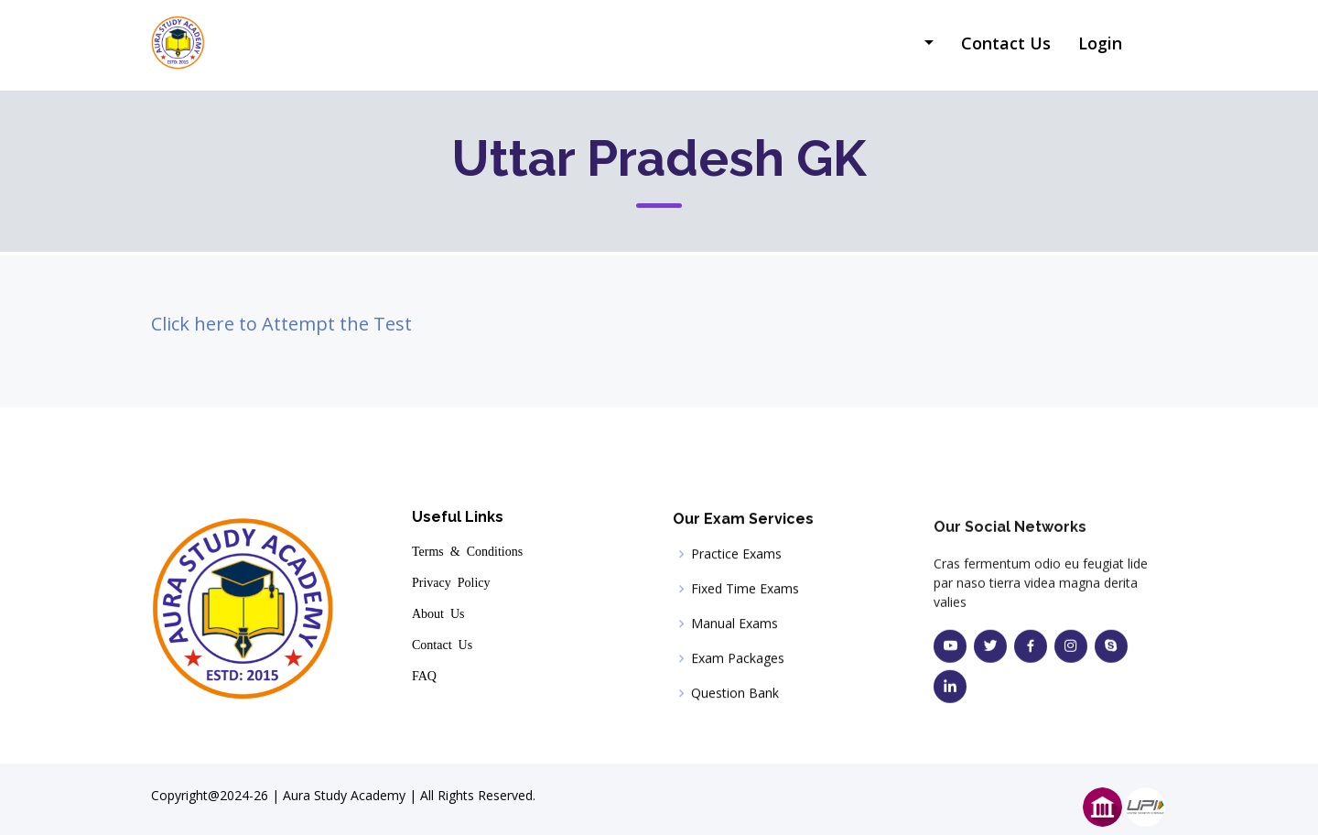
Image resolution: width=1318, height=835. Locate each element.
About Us (438, 615)
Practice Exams (736, 564)
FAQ (424, 677)
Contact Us (1006, 43)
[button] (926, 44)
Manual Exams (734, 633)
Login (1100, 43)
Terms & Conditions (467, 553)
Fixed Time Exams (745, 598)
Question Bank (735, 703)
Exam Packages (737, 668)
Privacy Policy (451, 584)
